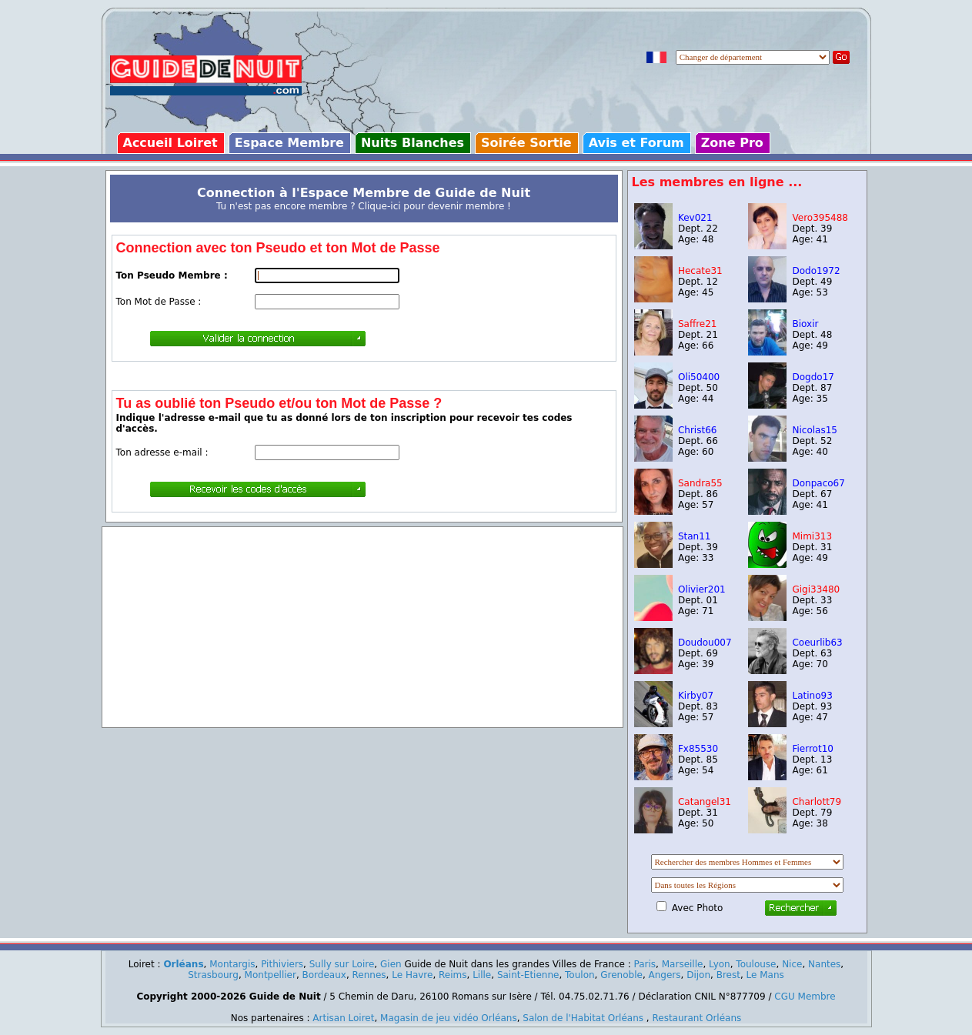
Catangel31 (704, 801)
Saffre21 (697, 324)
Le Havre (412, 975)
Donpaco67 (818, 483)
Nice (792, 964)
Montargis (232, 964)
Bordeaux (324, 975)
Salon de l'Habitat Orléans (583, 1018)
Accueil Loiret (170, 142)
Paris (645, 964)
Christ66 (697, 430)
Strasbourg (213, 975)
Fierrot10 (812, 748)
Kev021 (695, 217)
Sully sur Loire (342, 964)
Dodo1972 (816, 270)
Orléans (183, 964)
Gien (391, 964)
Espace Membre (289, 142)
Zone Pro (732, 142)
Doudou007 (705, 642)
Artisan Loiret (343, 1018)
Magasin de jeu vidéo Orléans (448, 1018)
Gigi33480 (816, 589)
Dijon (698, 975)
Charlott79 (816, 801)
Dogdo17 (812, 377)
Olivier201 (702, 589)
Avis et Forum (636, 142)
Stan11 (694, 536)
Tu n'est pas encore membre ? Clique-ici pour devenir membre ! (363, 206)
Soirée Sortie (526, 142)
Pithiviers (282, 964)
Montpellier (270, 975)
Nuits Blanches (412, 142)
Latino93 (812, 695)
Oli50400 (699, 377)
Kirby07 (695, 695)
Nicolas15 (814, 430)
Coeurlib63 (817, 642)
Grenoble (621, 975)
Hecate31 (700, 270)
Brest (728, 975)
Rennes (369, 975)
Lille (482, 975)
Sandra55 (700, 483)
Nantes (824, 964)
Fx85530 (698, 748)
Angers (665, 975)
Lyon (719, 964)
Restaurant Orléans (696, 1018)
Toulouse (756, 964)
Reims (452, 975)
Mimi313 (812, 536)
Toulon (580, 975)
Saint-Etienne (528, 975)
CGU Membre (804, 996)
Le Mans (765, 975)
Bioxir (805, 324)
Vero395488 (819, 217)
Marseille (682, 964)
